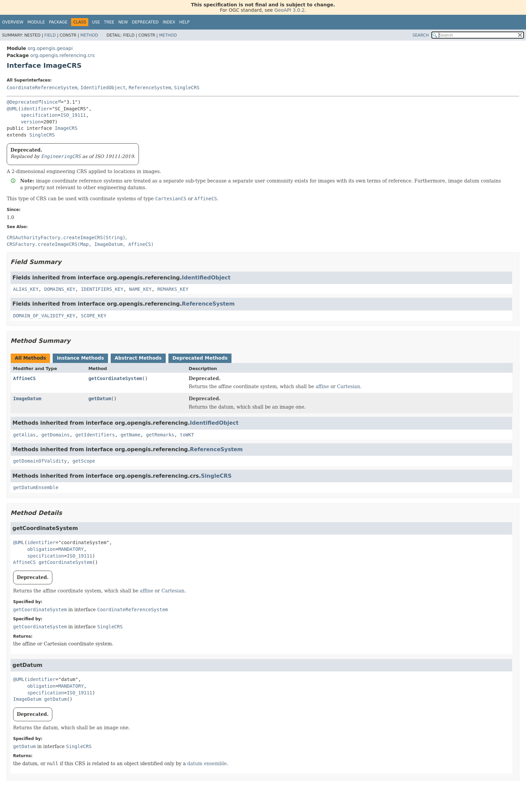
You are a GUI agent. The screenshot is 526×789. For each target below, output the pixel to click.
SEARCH (421, 35)
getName (130, 434)
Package (58, 22)
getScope (83, 461)
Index (169, 22)
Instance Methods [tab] (80, 358)
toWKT (187, 434)
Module (36, 22)
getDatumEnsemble (35, 487)
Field (50, 35)
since (51, 102)
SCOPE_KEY (93, 315)
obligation (41, 549)
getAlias (24, 434)
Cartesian (348, 386)
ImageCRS (66, 128)
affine (322, 386)
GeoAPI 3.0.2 (289, 10)
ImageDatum (27, 398)
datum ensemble (206, 763)
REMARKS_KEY (173, 289)
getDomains (55, 434)
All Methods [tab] (30, 358)
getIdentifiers (95, 434)
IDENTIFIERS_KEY (102, 289)
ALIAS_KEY (26, 289)
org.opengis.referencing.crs (62, 55)
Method (89, 35)
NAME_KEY (140, 289)
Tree (109, 22)
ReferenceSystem (149, 87)
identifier (35, 108)
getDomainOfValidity (40, 461)
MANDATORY (71, 549)
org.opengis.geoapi (50, 48)
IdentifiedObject (103, 87)
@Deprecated (22, 102)
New (123, 22)
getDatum (99, 398)
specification (39, 115)
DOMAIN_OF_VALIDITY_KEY (44, 315)
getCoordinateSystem (115, 378)
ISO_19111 (73, 115)
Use (96, 22)
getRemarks (160, 434)
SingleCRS (187, 87)
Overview (12, 22)
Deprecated (145, 22)
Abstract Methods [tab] (138, 358)
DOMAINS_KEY (59, 289)
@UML (12, 108)
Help (184, 22)
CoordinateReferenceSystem (42, 87)
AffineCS (24, 378)
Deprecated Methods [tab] (199, 358)
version (31, 121)
